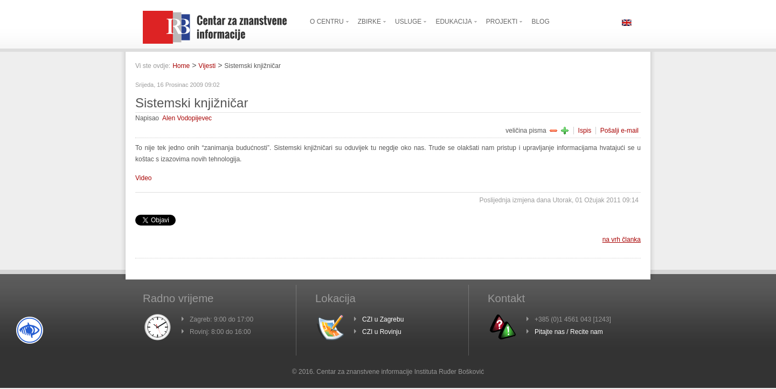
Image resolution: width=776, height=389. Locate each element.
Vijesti (207, 66)
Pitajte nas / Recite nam (569, 332)
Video (143, 178)
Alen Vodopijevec (187, 118)
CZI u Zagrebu (383, 319)
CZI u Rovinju (381, 332)
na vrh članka (621, 239)
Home (181, 66)
